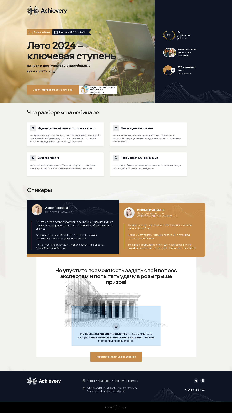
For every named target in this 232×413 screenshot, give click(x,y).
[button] (53, 90)
